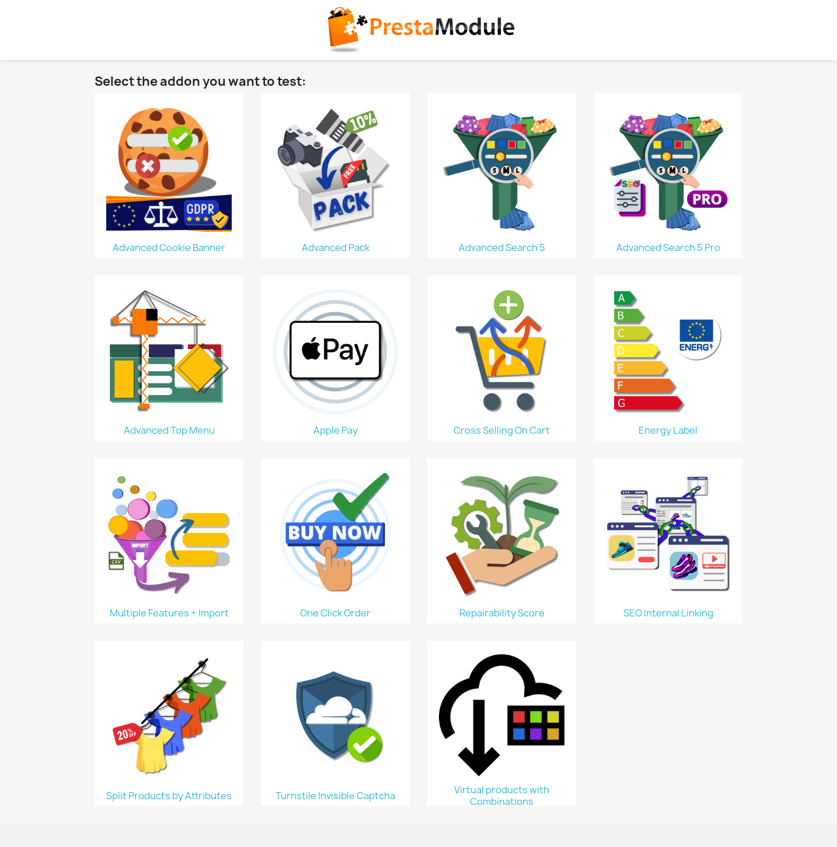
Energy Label (668, 430)
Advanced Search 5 (502, 247)
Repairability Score (502, 613)
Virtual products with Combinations (501, 795)
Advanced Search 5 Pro (668, 247)
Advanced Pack (335, 247)
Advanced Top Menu (169, 430)
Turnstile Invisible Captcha (335, 795)
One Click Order (335, 613)
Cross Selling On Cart (502, 430)
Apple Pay (335, 430)
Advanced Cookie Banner (169, 247)
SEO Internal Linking (668, 613)
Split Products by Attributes (169, 795)
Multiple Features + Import (169, 613)
